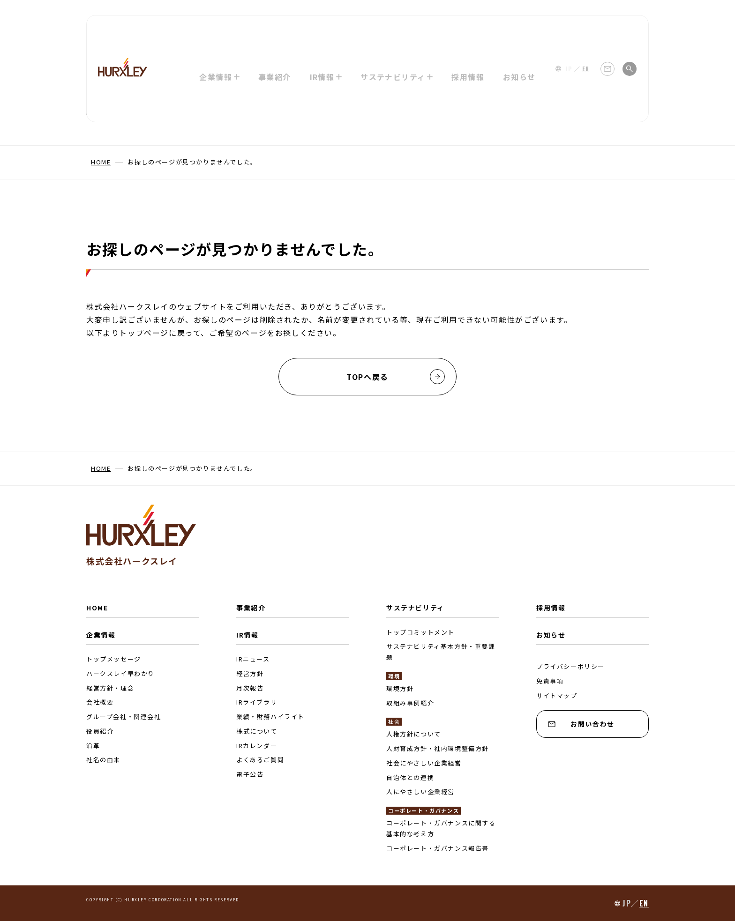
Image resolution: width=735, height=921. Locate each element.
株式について (257, 731)
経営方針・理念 (110, 687)
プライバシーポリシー (570, 666)
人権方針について (413, 733)
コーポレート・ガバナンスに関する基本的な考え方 (441, 828)
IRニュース (253, 658)
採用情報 (468, 30)
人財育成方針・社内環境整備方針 (437, 748)
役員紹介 (99, 731)
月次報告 (249, 687)
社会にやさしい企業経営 (424, 762)
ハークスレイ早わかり (120, 673)
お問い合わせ (581, 723)
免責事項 (549, 680)
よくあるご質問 (260, 759)
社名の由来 (103, 759)
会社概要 (99, 702)
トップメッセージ (113, 658)
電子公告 (249, 774)
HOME (97, 607)
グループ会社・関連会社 (123, 716)
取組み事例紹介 (410, 702)
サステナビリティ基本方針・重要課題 (440, 651)
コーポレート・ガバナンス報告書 (437, 848)
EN (585, 31)
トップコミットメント (420, 632)
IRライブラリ (256, 702)
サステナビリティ (415, 607)
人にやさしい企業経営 (420, 791)
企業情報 (100, 634)
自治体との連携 (410, 777)
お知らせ (520, 30)
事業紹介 (273, 30)
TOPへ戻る (395, 376)
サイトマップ (557, 695)
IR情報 (247, 634)
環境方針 (399, 688)
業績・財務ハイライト (270, 716)
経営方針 (249, 673)
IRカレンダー (256, 745)
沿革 (93, 745)
